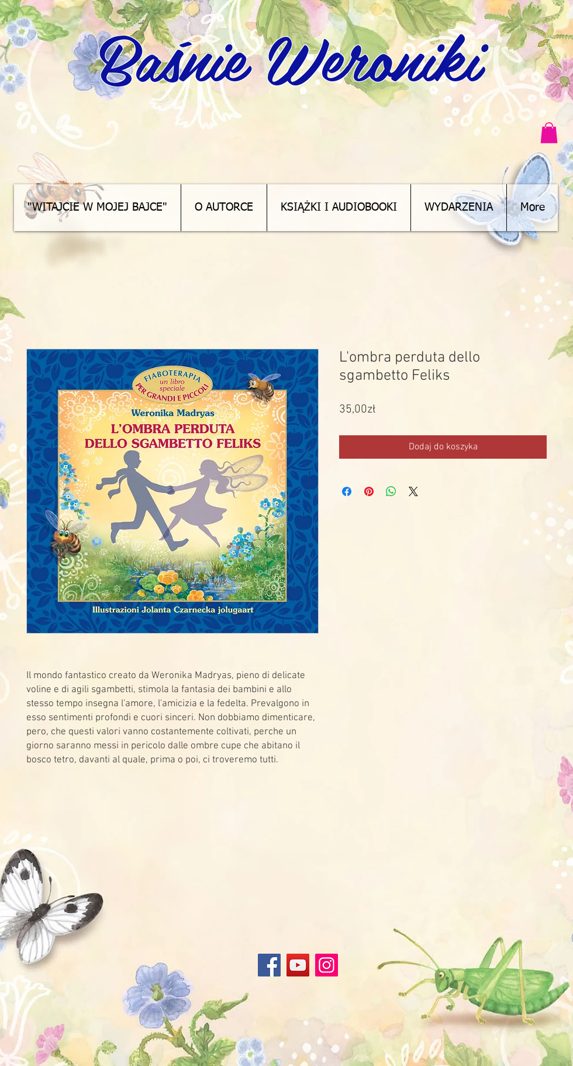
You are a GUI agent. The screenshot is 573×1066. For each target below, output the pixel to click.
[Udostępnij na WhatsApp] (391, 491)
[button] (549, 132)
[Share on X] (413, 491)
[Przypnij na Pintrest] (369, 491)
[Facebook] (269, 965)
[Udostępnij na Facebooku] (347, 491)
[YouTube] (297, 965)
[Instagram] (326, 965)
